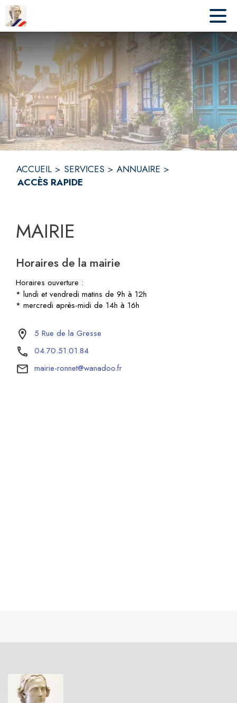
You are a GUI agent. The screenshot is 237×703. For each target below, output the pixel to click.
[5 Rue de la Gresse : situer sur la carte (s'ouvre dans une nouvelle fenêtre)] (67, 333)
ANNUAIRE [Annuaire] (138, 169)
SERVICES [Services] (84, 169)
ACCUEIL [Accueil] (34, 169)
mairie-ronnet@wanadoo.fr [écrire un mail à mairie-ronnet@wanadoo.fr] (78, 368)
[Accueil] (15, 15)
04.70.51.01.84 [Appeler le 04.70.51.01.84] (61, 351)
